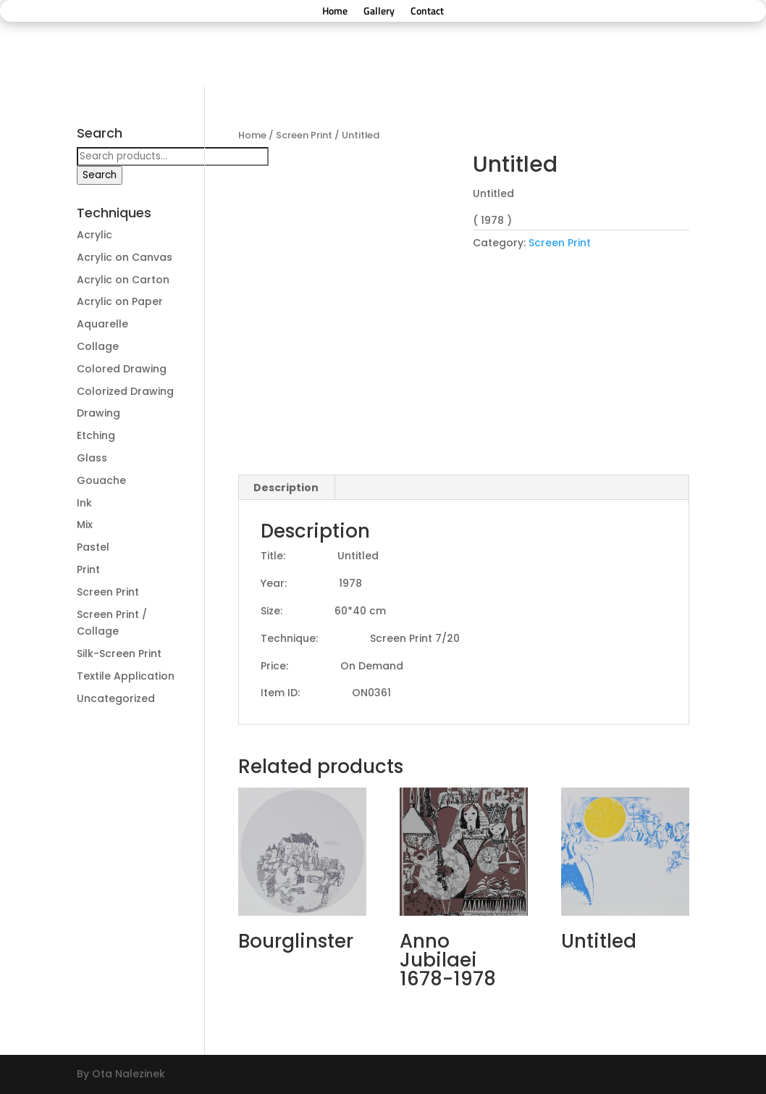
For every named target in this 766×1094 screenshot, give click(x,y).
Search (100, 175)
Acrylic (94, 234)
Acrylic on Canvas (124, 257)
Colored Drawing (122, 369)
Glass (92, 458)
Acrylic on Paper (120, 301)
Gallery (379, 12)
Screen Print (304, 135)
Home (335, 12)
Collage (98, 346)
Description (286, 487)
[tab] (286, 487)
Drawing (98, 413)
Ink (84, 503)
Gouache (101, 480)
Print (88, 569)
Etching (96, 435)
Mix (85, 524)
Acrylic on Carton (123, 279)
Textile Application (125, 676)
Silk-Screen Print (119, 653)
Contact (427, 12)
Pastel (93, 547)
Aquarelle (102, 324)
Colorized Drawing (125, 391)
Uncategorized (116, 698)
